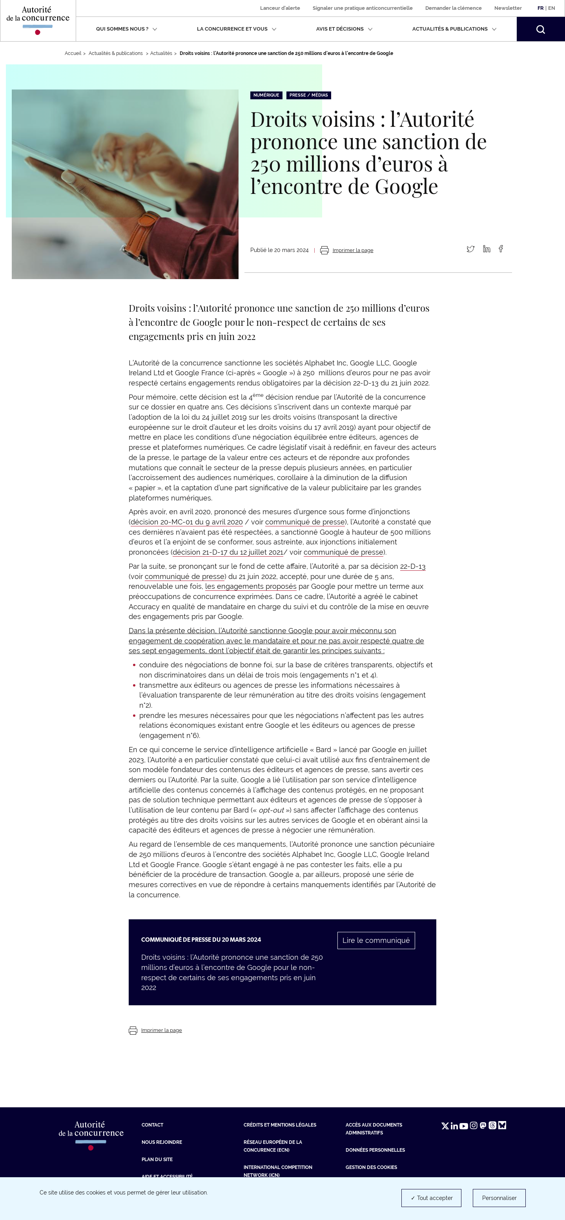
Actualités (161, 53)
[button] (540, 29)
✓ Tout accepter (432, 1198)
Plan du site (157, 1159)
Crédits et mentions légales (280, 1125)
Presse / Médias (309, 95)
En (551, 8)
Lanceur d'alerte (280, 8)
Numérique (266, 95)
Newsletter (508, 8)
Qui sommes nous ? (126, 29)
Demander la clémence (453, 8)
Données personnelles (375, 1150)
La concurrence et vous (237, 29)
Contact (152, 1125)
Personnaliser (499, 1198)
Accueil (73, 53)
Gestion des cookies (371, 1167)
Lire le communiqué (376, 940)
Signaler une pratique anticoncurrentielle (363, 8)
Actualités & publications (454, 29)
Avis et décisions (344, 29)
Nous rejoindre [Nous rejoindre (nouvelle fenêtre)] (162, 1142)
